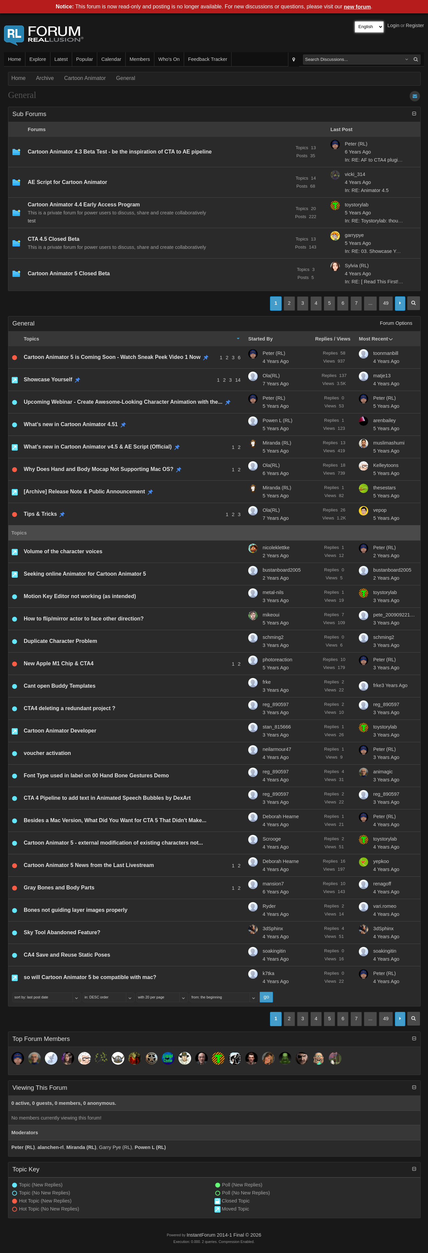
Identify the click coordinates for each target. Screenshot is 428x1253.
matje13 (382, 375)
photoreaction (277, 659)
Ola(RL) (271, 375)
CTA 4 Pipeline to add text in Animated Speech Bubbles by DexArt (107, 798)
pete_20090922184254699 (395, 614)
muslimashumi (389, 443)
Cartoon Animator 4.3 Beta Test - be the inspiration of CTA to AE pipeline (120, 152)
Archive (45, 78)
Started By (260, 339)
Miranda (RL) (277, 443)
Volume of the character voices (63, 551)
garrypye (354, 235)
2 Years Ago (276, 555)
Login (394, 25)
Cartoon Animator (85, 78)
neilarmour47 (277, 749)
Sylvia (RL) (357, 265)
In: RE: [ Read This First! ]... (375, 281)
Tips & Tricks (40, 514)
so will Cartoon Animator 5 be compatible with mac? (90, 977)
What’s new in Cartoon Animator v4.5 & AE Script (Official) (98, 447)
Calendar (111, 59)
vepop (380, 510)
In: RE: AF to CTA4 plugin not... (379, 160)
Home (14, 59)
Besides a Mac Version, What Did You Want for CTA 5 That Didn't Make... (115, 820)
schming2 (273, 637)
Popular (84, 59)
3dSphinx (273, 928)
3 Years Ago (276, 600)
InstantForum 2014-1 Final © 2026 (223, 1235)
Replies (323, 339)
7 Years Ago (276, 383)
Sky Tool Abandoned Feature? (62, 932)
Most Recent (373, 339)
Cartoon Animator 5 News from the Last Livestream (89, 865)
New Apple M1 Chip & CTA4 (59, 663)
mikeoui (271, 614)
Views (343, 339)
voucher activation (47, 753)
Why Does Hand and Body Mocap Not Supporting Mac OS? (98, 469)
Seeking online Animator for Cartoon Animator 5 (85, 574)
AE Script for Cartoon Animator (67, 182)
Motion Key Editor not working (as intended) (80, 596)
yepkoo (381, 861)
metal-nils (273, 592)
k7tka (268, 973)
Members (140, 59)
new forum (357, 7)
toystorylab (357, 204)
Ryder (269, 906)
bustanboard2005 (282, 570)
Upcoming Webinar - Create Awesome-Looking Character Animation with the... (123, 402)
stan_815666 (277, 727)
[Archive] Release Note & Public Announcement (84, 491)
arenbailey (384, 420)
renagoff (382, 883)
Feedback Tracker (207, 59)
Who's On (169, 59)
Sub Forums (29, 113)
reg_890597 (276, 704)
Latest (61, 59)
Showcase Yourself (48, 379)
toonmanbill (385, 353)
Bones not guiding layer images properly (75, 910)
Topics (31, 339)
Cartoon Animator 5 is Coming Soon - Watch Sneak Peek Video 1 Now (112, 357)
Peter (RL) (356, 144)
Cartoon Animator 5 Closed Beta (69, 273)
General (125, 78)
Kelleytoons (386, 465)
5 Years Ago (276, 406)
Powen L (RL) (277, 420)
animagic (383, 771)
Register (415, 25)
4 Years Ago (276, 361)
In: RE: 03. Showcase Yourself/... (380, 251)
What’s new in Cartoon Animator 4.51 (71, 424)
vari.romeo (384, 906)
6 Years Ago (276, 473)
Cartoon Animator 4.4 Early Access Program (84, 204)
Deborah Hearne (281, 816)
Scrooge (272, 839)
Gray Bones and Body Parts (59, 887)
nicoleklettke (276, 547)
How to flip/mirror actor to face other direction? (84, 618)
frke (267, 682)
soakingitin (274, 951)
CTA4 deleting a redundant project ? (69, 708)
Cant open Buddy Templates (60, 686)
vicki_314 (355, 174)
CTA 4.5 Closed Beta (54, 239)
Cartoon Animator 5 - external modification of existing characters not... (113, 843)
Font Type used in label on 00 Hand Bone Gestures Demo (96, 775)
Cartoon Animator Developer (60, 731)
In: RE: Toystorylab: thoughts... (378, 220)
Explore (37, 59)
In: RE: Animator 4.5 (367, 190)
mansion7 (273, 883)
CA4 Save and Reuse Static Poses (67, 955)
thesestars (384, 487)
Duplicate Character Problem (60, 641)
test (32, 220)
